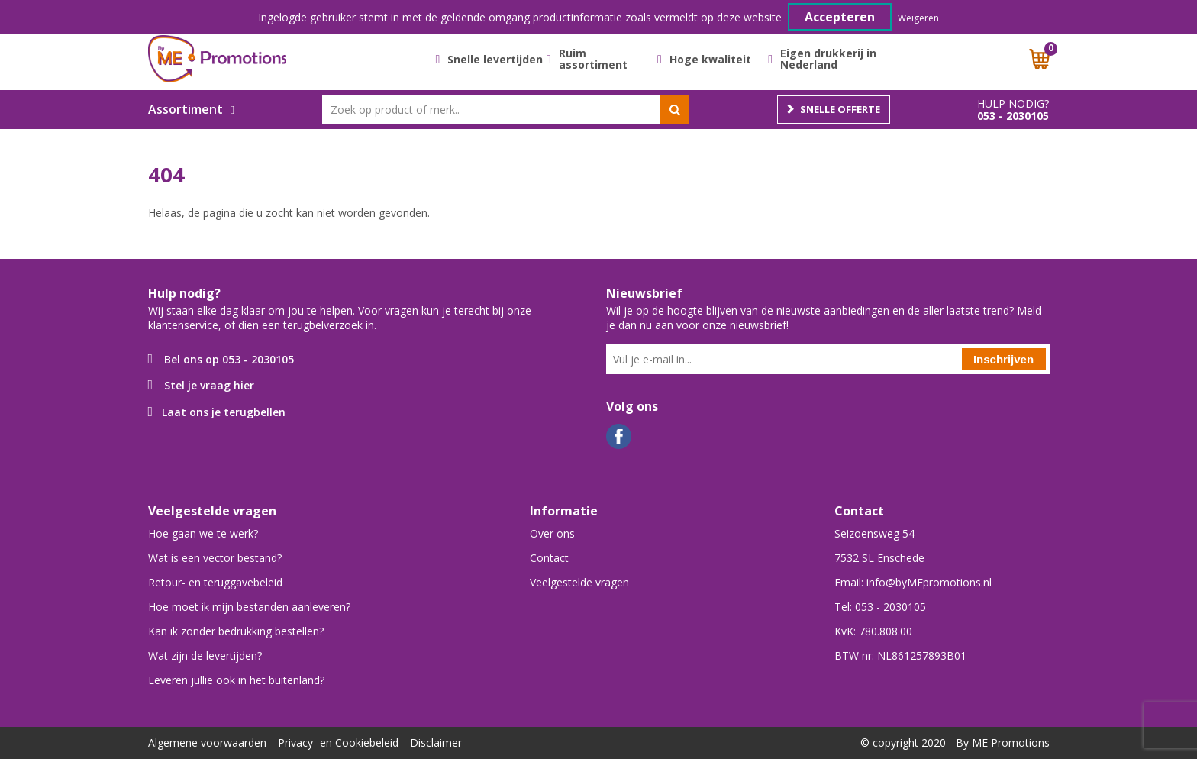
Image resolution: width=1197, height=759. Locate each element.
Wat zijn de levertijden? (205, 655)
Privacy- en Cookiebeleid (338, 742)
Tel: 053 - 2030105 (880, 606)
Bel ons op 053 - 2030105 (229, 359)
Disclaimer (436, 742)
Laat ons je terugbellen (224, 412)
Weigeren (918, 17)
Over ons (552, 533)
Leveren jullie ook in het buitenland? (236, 680)
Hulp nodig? (1013, 104)
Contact (549, 558)
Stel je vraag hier (209, 385)
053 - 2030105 (1013, 116)
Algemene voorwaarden (207, 742)
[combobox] (505, 109)
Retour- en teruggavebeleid (215, 582)
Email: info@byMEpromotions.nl (913, 582)
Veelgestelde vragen (579, 582)
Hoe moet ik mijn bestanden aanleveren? (249, 606)
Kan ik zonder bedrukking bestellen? (236, 631)
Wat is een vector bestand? (215, 558)
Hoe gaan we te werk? (203, 533)
